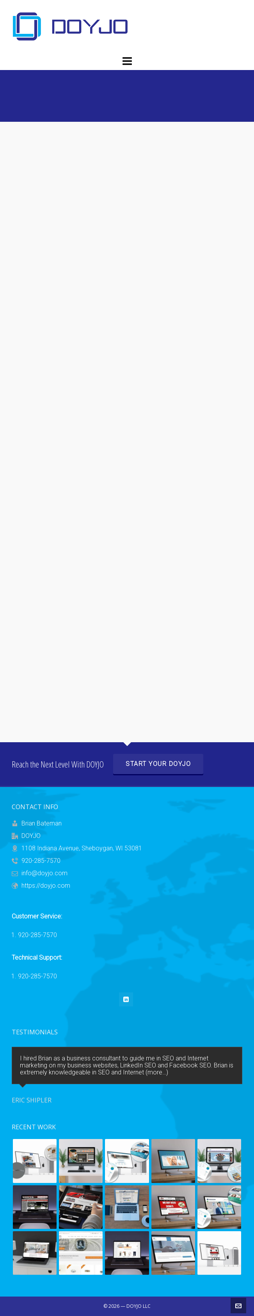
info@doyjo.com (44, 873)
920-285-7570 (40, 860)
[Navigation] (127, 61)
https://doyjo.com (45, 885)
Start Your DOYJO (158, 764)
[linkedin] (126, 999)
